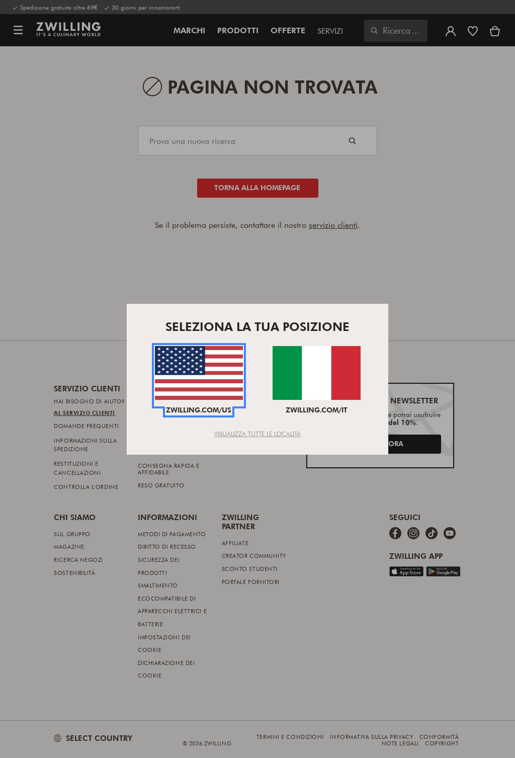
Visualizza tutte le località (257, 434)
